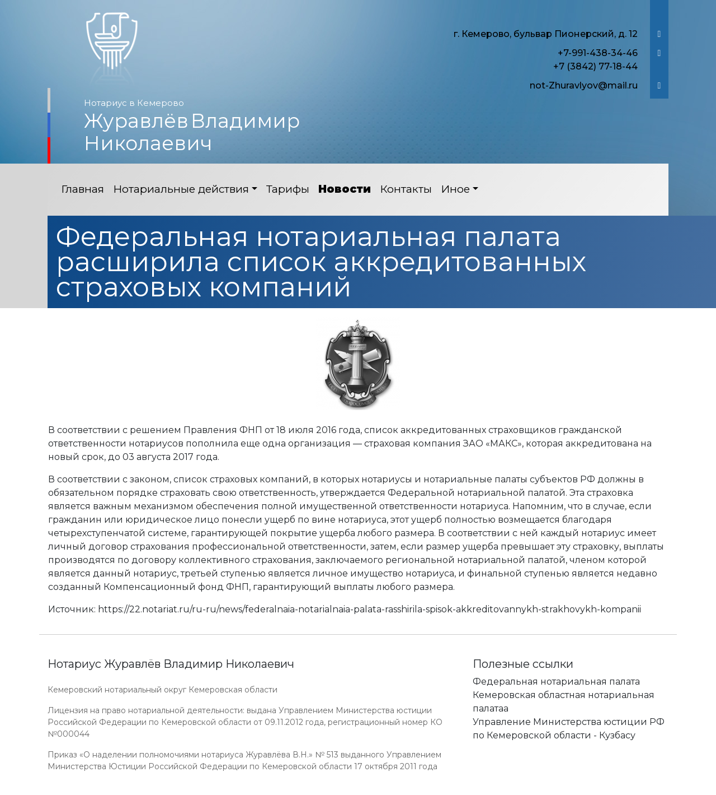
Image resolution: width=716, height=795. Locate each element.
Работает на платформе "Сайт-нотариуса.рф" (581, 788)
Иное (455, 189)
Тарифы (287, 189)
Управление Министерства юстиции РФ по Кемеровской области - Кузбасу (569, 729)
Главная (82, 189)
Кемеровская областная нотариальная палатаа (563, 702)
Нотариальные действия (181, 189)
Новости (344, 189)
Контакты (406, 189)
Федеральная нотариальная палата (556, 681)
